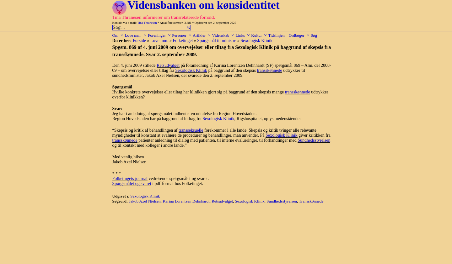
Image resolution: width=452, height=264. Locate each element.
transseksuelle (191, 130)
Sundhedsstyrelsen (314, 140)
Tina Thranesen (147, 22)
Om (118, 35)
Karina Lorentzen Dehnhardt (186, 201)
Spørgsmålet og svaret (131, 183)
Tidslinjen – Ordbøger (289, 35)
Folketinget (183, 40)
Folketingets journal (130, 178)
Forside (139, 40)
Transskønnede (311, 201)
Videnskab (223, 35)
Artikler (202, 35)
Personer (182, 35)
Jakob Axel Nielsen (145, 201)
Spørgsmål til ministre (216, 40)
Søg (314, 35)
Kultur (259, 35)
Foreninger (159, 35)
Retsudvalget (168, 65)
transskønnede (269, 70)
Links (242, 35)
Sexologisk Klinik (256, 40)
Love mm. (136, 35)
